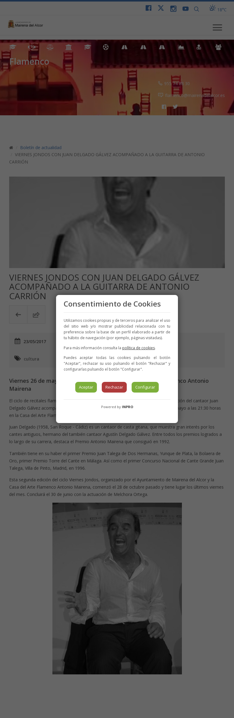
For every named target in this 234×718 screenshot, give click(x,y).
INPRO (127, 406)
